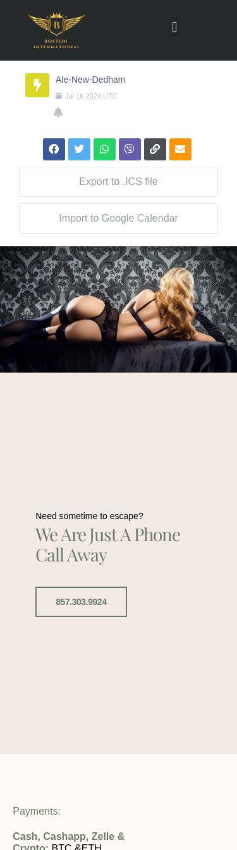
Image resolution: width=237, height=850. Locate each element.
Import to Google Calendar (118, 218)
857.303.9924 (81, 601)
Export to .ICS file (118, 181)
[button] (175, 26)
